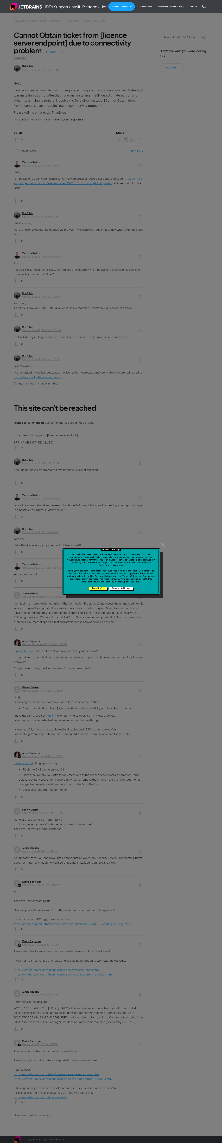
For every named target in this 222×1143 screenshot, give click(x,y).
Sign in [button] (193, 6)
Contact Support (121, 6)
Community (145, 6)
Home (26, 6)
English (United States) (170, 6)
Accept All (98, 588)
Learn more (118, 565)
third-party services (86, 579)
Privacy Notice (103, 576)
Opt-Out (135, 581)
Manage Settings (121, 588)
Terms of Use (129, 576)
